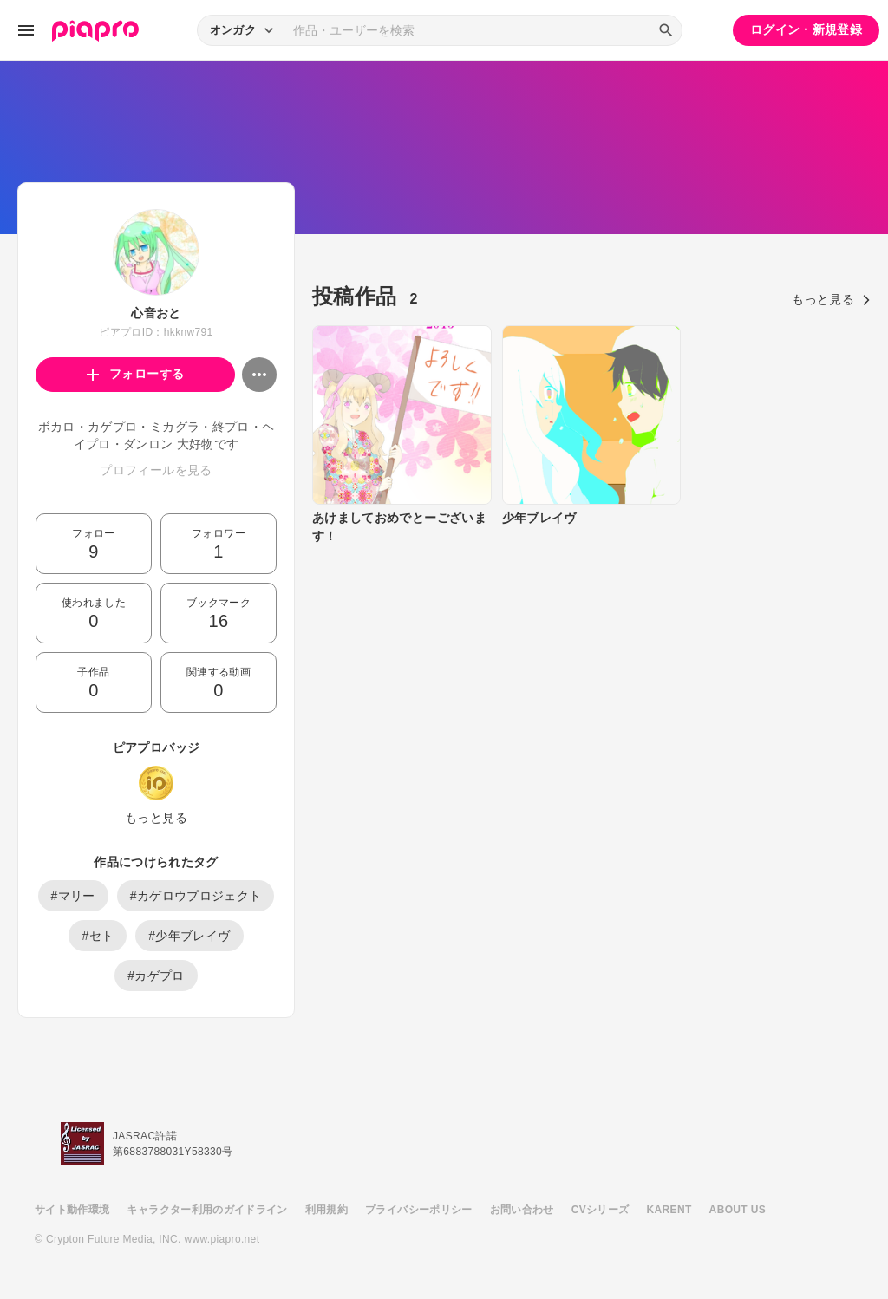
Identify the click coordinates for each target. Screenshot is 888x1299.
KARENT (669, 1210)
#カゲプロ (156, 975)
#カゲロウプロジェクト (196, 896)
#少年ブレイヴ (189, 936)
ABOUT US (737, 1210)
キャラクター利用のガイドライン (207, 1210)
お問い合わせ (522, 1210)
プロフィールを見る (156, 470)
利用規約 (326, 1210)
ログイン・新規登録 (806, 29)
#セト (98, 936)
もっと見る (156, 818)
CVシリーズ (600, 1210)
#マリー (73, 896)
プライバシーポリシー (419, 1210)
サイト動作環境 (72, 1210)
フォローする (136, 374)
